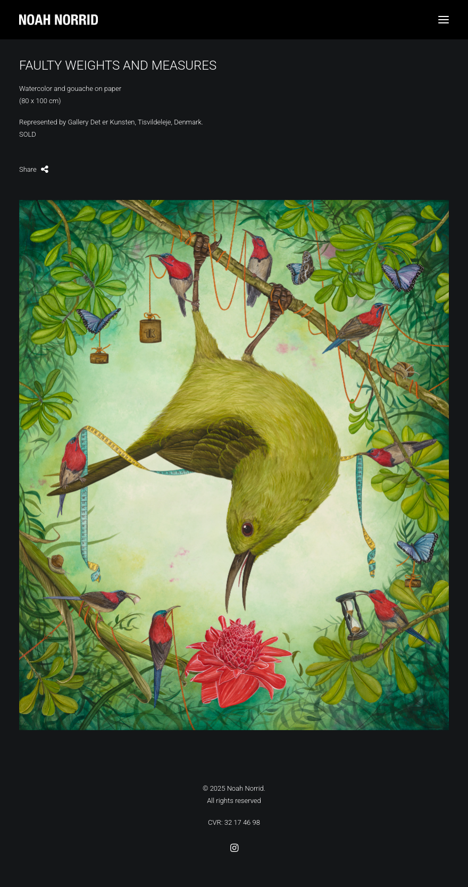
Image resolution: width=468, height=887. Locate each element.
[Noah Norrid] (234, 19)
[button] (443, 19)
